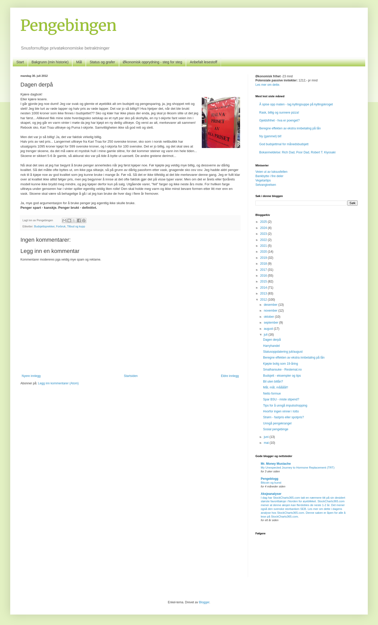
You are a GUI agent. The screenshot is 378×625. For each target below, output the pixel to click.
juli (266, 334)
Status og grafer (102, 62)
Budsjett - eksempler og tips (282, 375)
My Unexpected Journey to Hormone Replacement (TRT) (297, 467)
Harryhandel (271, 346)
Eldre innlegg (230, 376)
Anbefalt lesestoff (203, 62)
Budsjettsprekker (44, 226)
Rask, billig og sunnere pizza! (279, 112)
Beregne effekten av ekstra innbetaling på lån (290, 128)
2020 (264, 251)
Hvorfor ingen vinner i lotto (281, 411)
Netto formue (272, 393)
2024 (264, 228)
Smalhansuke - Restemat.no (282, 369)
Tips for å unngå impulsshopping (285, 405)
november (271, 310)
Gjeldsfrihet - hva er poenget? (279, 120)
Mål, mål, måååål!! (275, 387)
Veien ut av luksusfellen (271, 172)
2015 (264, 281)
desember (271, 305)
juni (266, 437)
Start (20, 62)
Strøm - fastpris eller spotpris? (283, 417)
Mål (79, 62)
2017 (264, 270)
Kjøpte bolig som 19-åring (280, 363)
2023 (264, 234)
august (269, 328)
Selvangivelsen (265, 185)
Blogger (204, 602)
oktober (269, 316)
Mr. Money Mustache (276, 463)
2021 (264, 246)
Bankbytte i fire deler (269, 176)
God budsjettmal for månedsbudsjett (284, 144)
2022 (264, 240)
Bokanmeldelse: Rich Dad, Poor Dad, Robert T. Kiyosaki (297, 152)
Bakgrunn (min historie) (50, 62)
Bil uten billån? (273, 381)
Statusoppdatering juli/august (283, 351)
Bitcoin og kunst (271, 482)
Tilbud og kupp (76, 226)
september (271, 322)
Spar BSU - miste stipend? (281, 399)
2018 (264, 263)
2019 (264, 258)
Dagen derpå (272, 339)
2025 (264, 222)
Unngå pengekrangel (277, 423)
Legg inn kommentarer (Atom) (58, 383)
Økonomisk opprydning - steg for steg (152, 62)
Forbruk (60, 226)
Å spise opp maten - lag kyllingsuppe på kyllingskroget (296, 104)
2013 (264, 293)
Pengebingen (68, 25)
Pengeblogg (269, 479)
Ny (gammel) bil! (270, 136)
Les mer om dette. (267, 85)
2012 (264, 299)
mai (267, 443)
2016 (264, 275)
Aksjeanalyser (271, 494)
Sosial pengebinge (275, 429)
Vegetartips (263, 180)
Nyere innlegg (31, 376)
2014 (264, 287)
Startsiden (131, 376)
